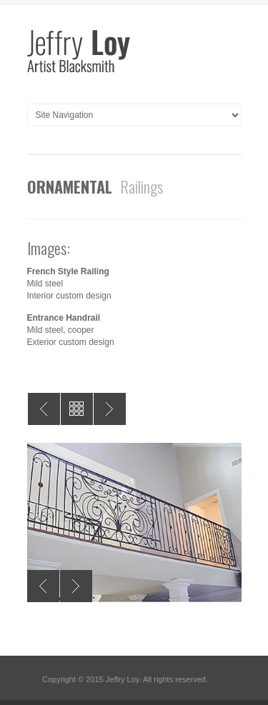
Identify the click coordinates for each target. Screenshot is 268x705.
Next (110, 409)
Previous (43, 586)
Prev (44, 409)
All (77, 409)
